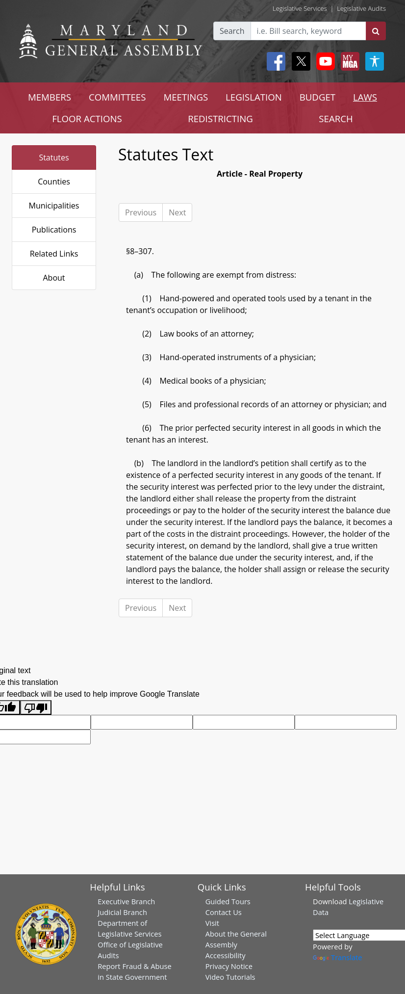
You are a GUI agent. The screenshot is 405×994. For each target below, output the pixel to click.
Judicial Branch (122, 912)
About (54, 277)
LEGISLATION (254, 97)
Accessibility (225, 955)
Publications (54, 229)
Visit (212, 923)
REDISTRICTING (220, 118)
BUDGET (317, 97)
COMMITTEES (117, 97)
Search (232, 31)
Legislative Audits (361, 8)
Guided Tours (228, 901)
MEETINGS (185, 97)
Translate (337, 957)
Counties (54, 181)
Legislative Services (300, 8)
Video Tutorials (230, 977)
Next (177, 212)
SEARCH (336, 118)
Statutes (54, 157)
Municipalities (54, 205)
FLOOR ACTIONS (87, 118)
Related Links (54, 253)
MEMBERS (49, 97)
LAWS (365, 97)
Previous (140, 212)
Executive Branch (126, 901)
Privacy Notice (229, 966)
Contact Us (223, 912)
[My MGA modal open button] (348, 61)
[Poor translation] (35, 707)
